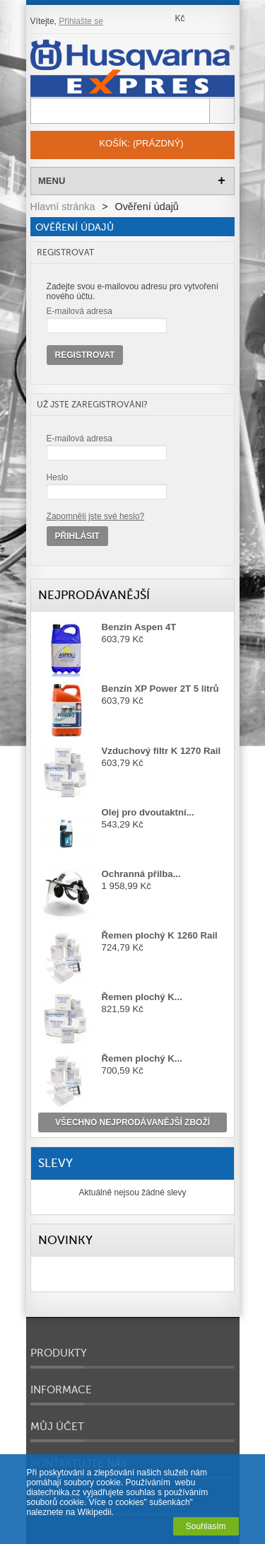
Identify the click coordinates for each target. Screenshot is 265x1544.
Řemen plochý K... (142, 997)
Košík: (141, 143)
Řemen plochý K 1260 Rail (160, 935)
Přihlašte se (81, 21)
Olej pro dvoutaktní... (148, 812)
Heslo (58, 477)
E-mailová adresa (79, 311)
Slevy (55, 1163)
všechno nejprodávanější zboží (132, 1122)
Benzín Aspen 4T (139, 627)
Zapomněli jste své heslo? (96, 516)
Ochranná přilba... (141, 874)
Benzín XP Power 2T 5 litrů (160, 688)
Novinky (65, 1240)
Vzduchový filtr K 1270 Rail (161, 750)
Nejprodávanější (94, 595)
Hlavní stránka (62, 206)
